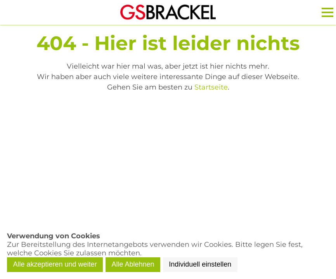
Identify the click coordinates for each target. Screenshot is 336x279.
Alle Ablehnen (132, 264)
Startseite (211, 87)
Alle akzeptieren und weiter (55, 264)
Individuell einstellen (200, 264)
